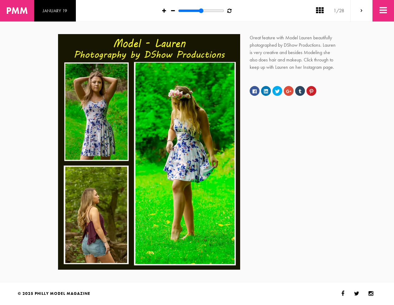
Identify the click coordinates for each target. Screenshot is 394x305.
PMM (17, 11)
